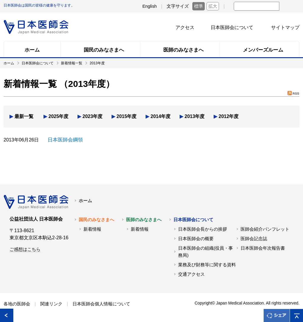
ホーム (85, 200)
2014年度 (161, 116)
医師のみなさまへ (144, 219)
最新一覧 (23, 116)
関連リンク (51, 303)
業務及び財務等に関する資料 (207, 264)
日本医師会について (232, 27)
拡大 (212, 6)
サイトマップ (285, 27)
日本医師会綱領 (64, 139)
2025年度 (59, 116)
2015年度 (127, 116)
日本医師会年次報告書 (263, 248)
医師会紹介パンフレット (265, 229)
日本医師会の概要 (196, 238)
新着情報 (92, 229)
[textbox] (256, 6)
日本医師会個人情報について (101, 303)
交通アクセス (191, 274)
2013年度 (195, 116)
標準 (198, 6)
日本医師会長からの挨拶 (202, 229)
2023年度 (93, 116)
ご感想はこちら (25, 249)
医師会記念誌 (254, 238)
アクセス (184, 27)
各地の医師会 (17, 303)
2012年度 (229, 116)
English (149, 6)
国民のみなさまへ (96, 219)
